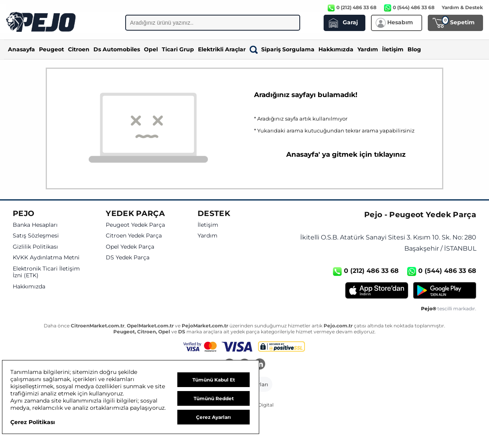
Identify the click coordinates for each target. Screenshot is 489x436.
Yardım (367, 49)
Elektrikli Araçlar (222, 49)
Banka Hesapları (35, 225)
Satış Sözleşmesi (36, 235)
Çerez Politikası (32, 422)
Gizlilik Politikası (35, 246)
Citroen (78, 49)
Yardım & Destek (462, 7)
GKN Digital (260, 405)
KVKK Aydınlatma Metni (46, 257)
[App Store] (376, 290)
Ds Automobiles (116, 49)
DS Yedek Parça (127, 257)
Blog (414, 49)
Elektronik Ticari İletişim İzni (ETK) (46, 272)
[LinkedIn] (259, 364)
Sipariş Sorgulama (282, 49)
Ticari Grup (178, 49)
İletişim (393, 49)
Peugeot (51, 49)
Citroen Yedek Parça (134, 235)
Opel (151, 49)
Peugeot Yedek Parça (135, 225)
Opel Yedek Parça (130, 246)
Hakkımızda (335, 49)
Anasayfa (21, 49)
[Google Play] (444, 290)
